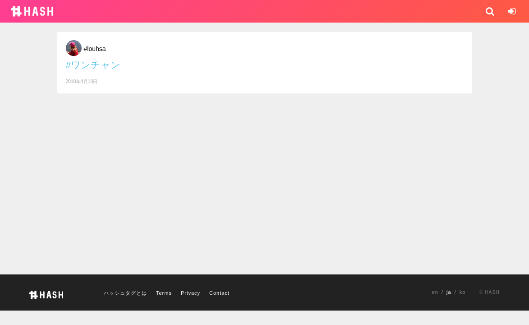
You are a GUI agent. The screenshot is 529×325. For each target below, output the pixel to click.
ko (463, 292)
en (435, 292)
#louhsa (95, 48)
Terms (164, 293)
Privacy (190, 293)
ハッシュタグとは (125, 293)
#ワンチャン (93, 65)
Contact (219, 293)
